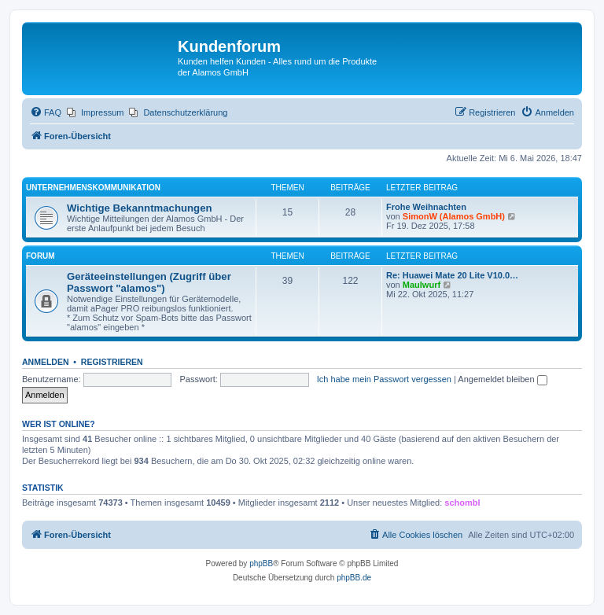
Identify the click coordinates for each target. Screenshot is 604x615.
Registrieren (112, 361)
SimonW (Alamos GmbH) (454, 216)
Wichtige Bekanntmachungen (139, 208)
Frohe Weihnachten (426, 207)
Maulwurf (421, 284)
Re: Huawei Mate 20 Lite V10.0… (452, 275)
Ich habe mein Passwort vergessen (384, 379)
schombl (462, 502)
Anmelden (45, 361)
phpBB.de (354, 577)
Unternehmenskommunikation (93, 187)
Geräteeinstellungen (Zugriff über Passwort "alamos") (149, 282)
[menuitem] (45, 112)
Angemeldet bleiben (502, 379)
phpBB (261, 563)
